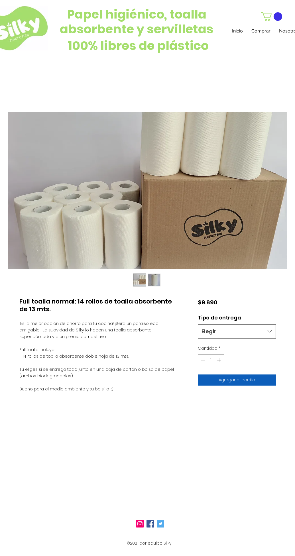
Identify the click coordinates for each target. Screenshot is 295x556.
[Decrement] (202, 360)
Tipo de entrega (219, 317)
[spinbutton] (211, 360)
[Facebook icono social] (150, 524)
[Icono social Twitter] (160, 524)
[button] (271, 16)
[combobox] (237, 331)
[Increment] (219, 360)
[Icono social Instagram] (140, 524)
